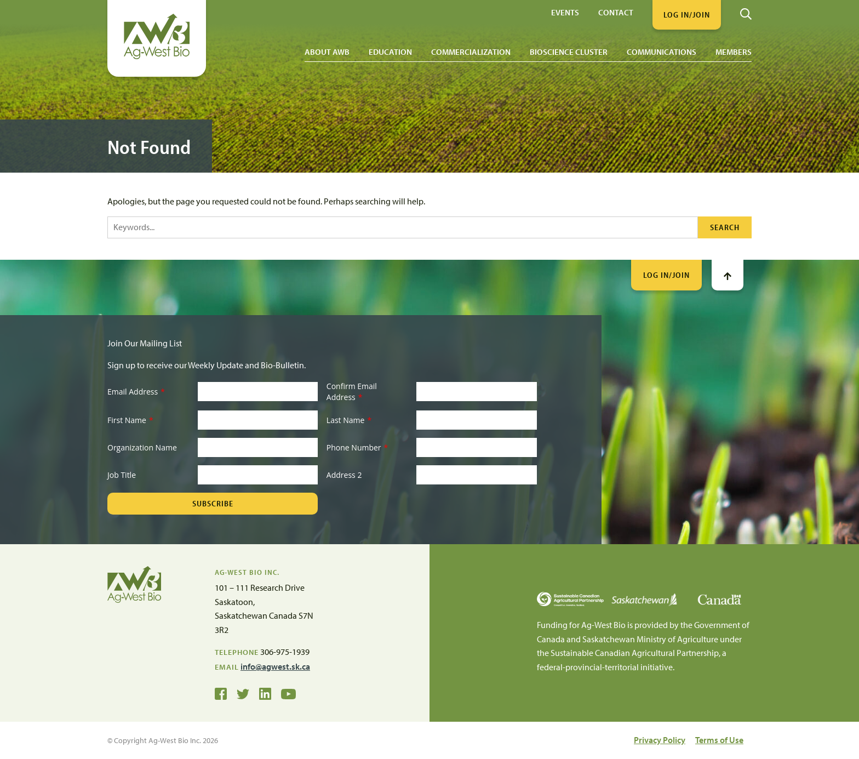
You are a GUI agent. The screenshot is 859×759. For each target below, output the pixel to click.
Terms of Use (719, 739)
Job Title (121, 475)
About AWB (327, 52)
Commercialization (471, 52)
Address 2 (344, 475)
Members (733, 52)
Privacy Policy (659, 739)
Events (565, 11)
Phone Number (357, 447)
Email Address (136, 391)
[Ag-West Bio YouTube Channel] (288, 693)
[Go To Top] (727, 275)
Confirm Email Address (352, 391)
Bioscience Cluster (569, 52)
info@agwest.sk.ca (275, 666)
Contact (615, 11)
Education (390, 52)
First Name (130, 420)
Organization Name (142, 447)
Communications (661, 52)
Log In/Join (666, 275)
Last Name (349, 420)
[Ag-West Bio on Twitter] (243, 693)
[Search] (746, 10)
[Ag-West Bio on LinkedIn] (265, 693)
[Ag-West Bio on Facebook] (221, 693)
